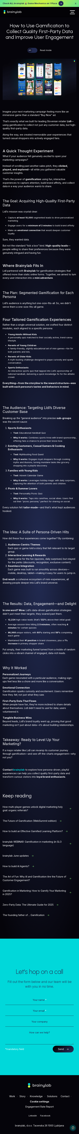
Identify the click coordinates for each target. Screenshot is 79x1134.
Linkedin (33, 1115)
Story (22, 1096)
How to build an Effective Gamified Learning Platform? (35, 831)
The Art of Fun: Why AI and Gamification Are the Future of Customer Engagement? (37, 878)
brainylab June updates (18, 856)
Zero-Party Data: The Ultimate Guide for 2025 (31, 905)
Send (63, 1049)
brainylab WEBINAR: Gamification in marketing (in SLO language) (37, 843)
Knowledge (36, 1096)
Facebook (45, 1115)
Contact (65, 1096)
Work (12, 1096)
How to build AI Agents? (18, 866)
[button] (72, 12)
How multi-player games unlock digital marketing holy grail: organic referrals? (37, 808)
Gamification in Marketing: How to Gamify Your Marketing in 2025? (37, 892)
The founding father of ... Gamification (26, 915)
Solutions (52, 1096)
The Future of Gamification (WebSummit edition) (32, 821)
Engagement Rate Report (39, 1106)
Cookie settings (39, 1101)
